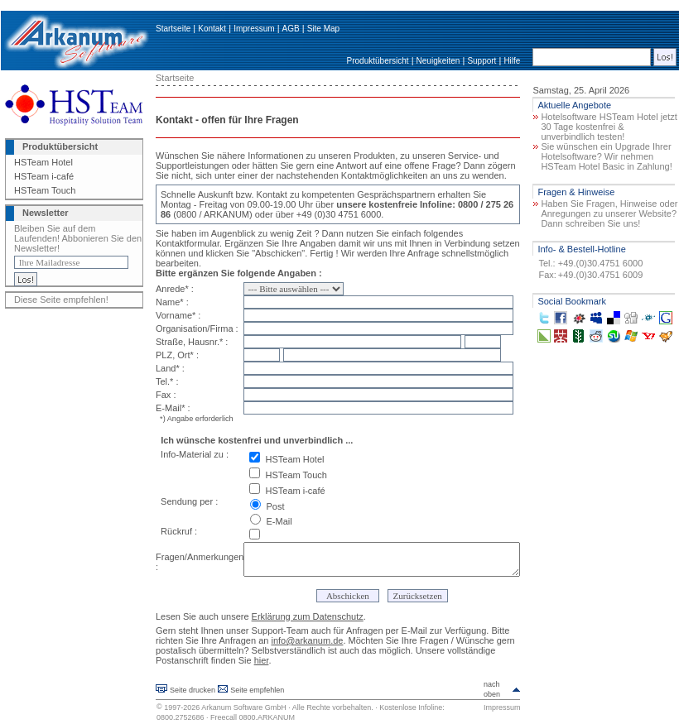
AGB (291, 28)
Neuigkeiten (438, 60)
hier (261, 660)
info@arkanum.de (307, 640)
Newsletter (45, 213)
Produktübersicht (378, 60)
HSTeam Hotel (43, 162)
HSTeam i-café (44, 176)
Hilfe (511, 60)
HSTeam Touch (44, 190)
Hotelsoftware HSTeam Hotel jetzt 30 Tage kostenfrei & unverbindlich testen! (609, 126)
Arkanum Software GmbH (244, 707)
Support (481, 60)
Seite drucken (192, 690)
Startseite (173, 28)
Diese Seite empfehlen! (61, 299)
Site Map (323, 28)
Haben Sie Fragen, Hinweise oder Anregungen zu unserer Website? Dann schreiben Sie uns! (609, 213)
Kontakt (212, 28)
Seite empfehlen (257, 690)
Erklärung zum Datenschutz (308, 616)
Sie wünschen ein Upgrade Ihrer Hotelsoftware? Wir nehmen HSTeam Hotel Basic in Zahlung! (606, 156)
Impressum (254, 28)
